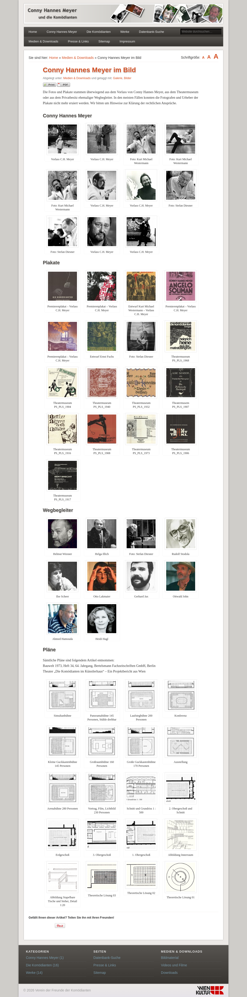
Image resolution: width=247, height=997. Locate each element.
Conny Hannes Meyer (62, 32)
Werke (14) (34, 973)
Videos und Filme (174, 965)
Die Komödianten (99, 32)
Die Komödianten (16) (42, 965)
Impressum (127, 41)
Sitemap (104, 41)
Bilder (127, 78)
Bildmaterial (169, 958)
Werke (124, 32)
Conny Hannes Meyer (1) (44, 958)
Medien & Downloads (43, 41)
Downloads (169, 973)
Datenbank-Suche (151, 32)
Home (33, 32)
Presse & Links (78, 41)
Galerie (117, 78)
